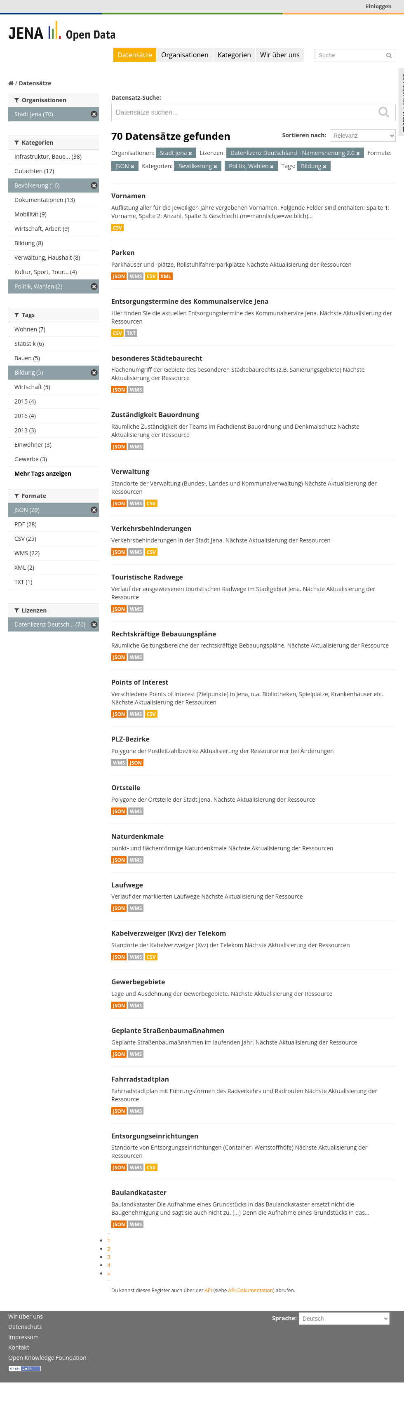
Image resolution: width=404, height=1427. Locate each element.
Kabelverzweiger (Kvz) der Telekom (168, 933)
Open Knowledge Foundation (47, 1357)
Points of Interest (140, 682)
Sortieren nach (303, 135)
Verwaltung (130, 471)
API (208, 1290)
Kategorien (234, 54)
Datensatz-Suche (135, 97)
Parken (123, 252)
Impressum (23, 1337)
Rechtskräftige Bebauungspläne (163, 633)
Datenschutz (25, 1327)
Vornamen (128, 195)
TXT (131, 333)
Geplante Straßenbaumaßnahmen (167, 1030)
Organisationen (185, 54)
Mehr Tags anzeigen (42, 473)
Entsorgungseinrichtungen (154, 1136)
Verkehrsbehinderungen (151, 528)
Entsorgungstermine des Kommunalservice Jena (190, 301)
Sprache (283, 1318)
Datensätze (134, 54)
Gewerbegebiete (138, 981)
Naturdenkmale (137, 836)
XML (165, 276)
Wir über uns (280, 54)
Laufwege (127, 885)
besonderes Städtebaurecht (156, 358)
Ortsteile (126, 787)
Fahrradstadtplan (140, 1079)
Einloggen (379, 6)
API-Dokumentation (250, 1290)
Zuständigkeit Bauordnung (155, 414)
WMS (136, 276)
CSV (117, 227)
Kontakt (18, 1347)
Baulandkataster (139, 1192)
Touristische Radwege (147, 577)
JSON (119, 276)
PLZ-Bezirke (130, 739)
